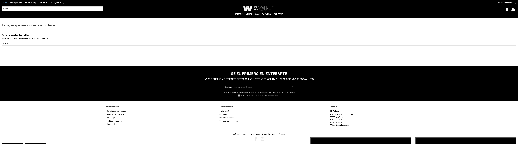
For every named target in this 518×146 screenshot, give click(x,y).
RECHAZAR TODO (361, 140)
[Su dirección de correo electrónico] (256, 87)
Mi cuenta (223, 114)
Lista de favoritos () (506, 2)
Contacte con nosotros (228, 121)
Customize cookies (35, 142)
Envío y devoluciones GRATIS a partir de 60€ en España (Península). (37, 2)
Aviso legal (111, 118)
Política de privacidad (115, 114)
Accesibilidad (112, 124)
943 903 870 (336, 120)
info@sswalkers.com (339, 125)
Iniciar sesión (224, 111)
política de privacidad (273, 95)
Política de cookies (114, 121)
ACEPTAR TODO (466, 140)
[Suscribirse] (292, 87)
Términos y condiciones (116, 111)
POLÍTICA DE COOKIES (12, 142)
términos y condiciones (256, 95)
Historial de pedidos (227, 118)
